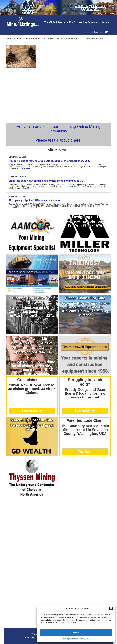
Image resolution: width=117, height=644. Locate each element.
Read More (25, 168)
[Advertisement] (58, 520)
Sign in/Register (94, 38)
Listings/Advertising (65, 38)
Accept (76, 632)
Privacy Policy (84, 639)
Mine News (48, 38)
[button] (111, 608)
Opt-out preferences (70, 639)
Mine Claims (13, 38)
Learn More (32, 411)
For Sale (85, 452)
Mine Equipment (32, 38)
